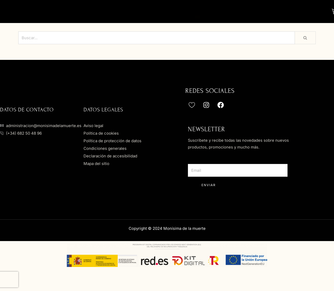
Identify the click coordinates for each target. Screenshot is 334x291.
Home (74, 10)
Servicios (279, 9)
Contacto (190, 21)
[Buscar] (156, 46)
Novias (146, 9)
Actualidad (146, 21)
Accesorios (233, 9)
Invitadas (187, 9)
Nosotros (108, 10)
